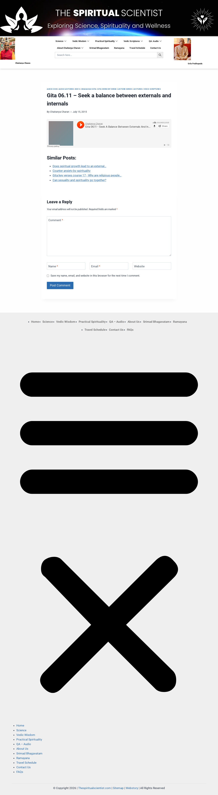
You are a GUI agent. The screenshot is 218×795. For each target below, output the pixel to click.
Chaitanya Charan (59, 111)
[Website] (152, 266)
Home (35, 321)
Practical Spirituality (106, 41)
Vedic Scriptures (133, 41)
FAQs (130, 329)
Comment (55, 220)
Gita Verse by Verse (106, 89)
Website (139, 266)
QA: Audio (155, 41)
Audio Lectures (66, 89)
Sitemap (118, 788)
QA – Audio (116, 321)
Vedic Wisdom (80, 41)
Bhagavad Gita (89, 89)
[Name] (66, 266)
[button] (109, 527)
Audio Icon (52, 89)
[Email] (109, 266)
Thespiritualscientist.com (94, 788)
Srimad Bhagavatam (99, 48)
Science (61, 41)
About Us (134, 321)
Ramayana (119, 48)
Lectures (138, 89)
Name (53, 266)
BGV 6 (77, 89)
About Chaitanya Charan (70, 48)
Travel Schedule (137, 48)
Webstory (132, 788)
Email (95, 266)
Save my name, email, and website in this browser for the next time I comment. (95, 275)
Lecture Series (125, 89)
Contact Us (155, 48)
